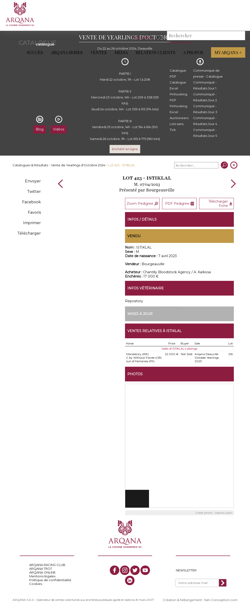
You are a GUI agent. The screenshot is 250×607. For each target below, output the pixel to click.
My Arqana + (228, 52)
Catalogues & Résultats (30, 165)
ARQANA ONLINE (42, 572)
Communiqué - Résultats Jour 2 (205, 97)
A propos (193, 52)
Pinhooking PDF (178, 97)
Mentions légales (42, 575)
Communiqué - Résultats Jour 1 (204, 85)
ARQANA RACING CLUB (47, 564)
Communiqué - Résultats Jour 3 (205, 109)
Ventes (99, 52)
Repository (143, 37)
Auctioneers (179, 118)
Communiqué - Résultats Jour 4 (205, 121)
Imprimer (32, 223)
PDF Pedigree (179, 203)
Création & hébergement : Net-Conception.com (200, 599)
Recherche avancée (179, 42)
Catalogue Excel (178, 85)
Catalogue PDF (178, 73)
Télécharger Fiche (220, 203)
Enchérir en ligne (125, 149)
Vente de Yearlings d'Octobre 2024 (78, 165)
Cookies (35, 583)
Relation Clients (155, 52)
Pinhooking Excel (178, 109)
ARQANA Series (67, 52)
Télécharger (29, 233)
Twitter (34, 191)
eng (160, 37)
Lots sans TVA (176, 127)
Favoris (34, 212)
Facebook (31, 202)
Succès (35, 52)
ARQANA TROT (40, 568)
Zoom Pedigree (142, 203)
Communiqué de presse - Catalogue (208, 73)
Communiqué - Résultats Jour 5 (205, 133)
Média (121, 52)
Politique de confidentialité (50, 579)
